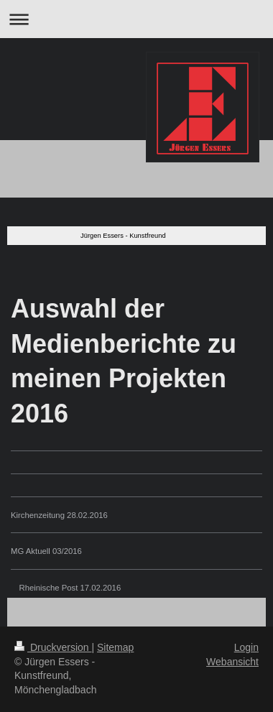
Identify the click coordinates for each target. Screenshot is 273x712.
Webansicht (232, 661)
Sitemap (115, 647)
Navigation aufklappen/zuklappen (136, 19)
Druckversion (52, 647)
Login (246, 647)
